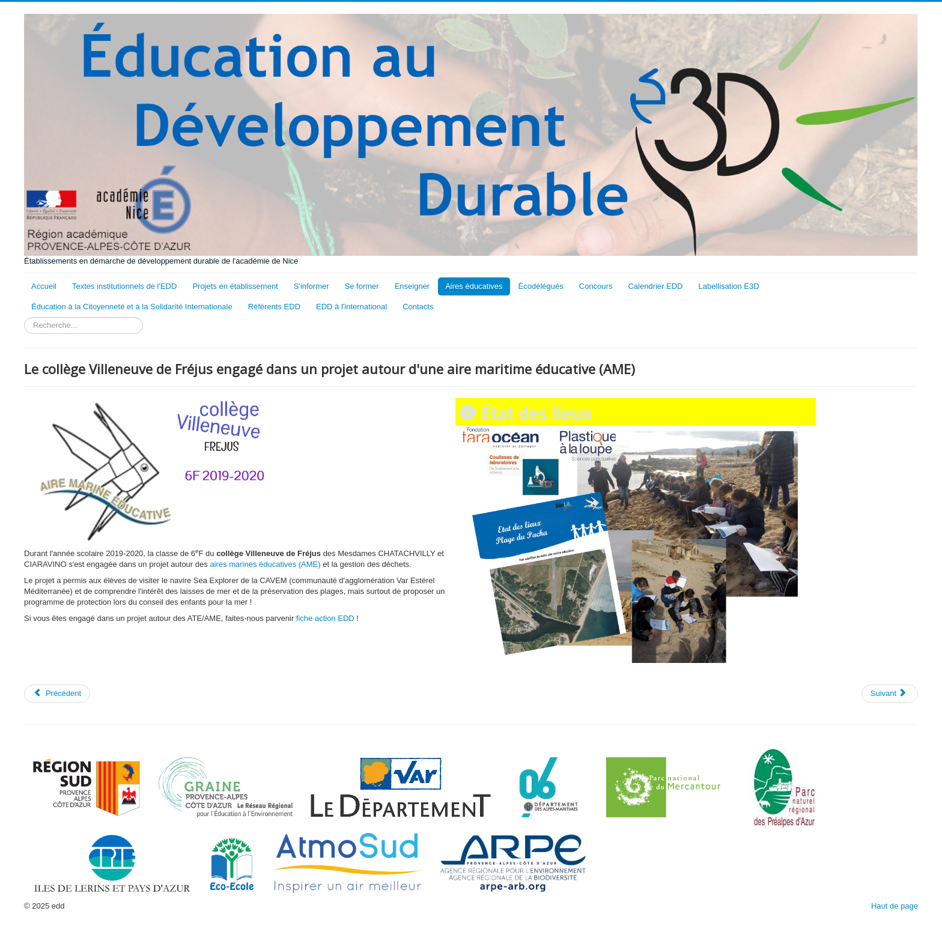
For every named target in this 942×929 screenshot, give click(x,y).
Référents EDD (274, 306)
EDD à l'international (351, 306)
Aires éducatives (473, 286)
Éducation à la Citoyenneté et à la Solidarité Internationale (131, 306)
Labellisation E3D (728, 286)
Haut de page (894, 905)
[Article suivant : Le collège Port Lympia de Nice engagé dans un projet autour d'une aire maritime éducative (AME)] (889, 694)
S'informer (311, 286)
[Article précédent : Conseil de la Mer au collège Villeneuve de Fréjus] (57, 694)
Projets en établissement (235, 286)
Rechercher (24, 317)
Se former (362, 286)
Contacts (418, 306)
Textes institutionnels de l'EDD (124, 286)
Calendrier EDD (655, 286)
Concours (596, 286)
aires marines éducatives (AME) (265, 564)
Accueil (43, 286)
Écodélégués (541, 286)
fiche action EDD (325, 618)
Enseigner (412, 286)
